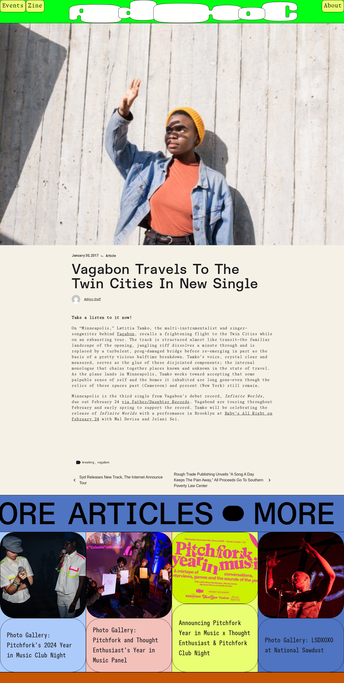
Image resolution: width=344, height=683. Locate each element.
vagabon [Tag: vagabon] (103, 462)
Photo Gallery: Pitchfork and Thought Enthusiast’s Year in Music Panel (125, 645)
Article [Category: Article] (111, 256)
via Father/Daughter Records (156, 402)
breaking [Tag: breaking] (88, 462)
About (333, 6)
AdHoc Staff (92, 299)
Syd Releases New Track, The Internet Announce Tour (121, 480)
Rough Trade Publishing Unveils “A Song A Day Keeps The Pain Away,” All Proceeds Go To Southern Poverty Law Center (218, 480)
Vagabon (125, 334)
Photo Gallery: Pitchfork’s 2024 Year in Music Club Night (39, 645)
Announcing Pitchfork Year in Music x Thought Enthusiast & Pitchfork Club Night (214, 638)
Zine (35, 6)
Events (13, 6)
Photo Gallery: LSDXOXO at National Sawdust (299, 645)
